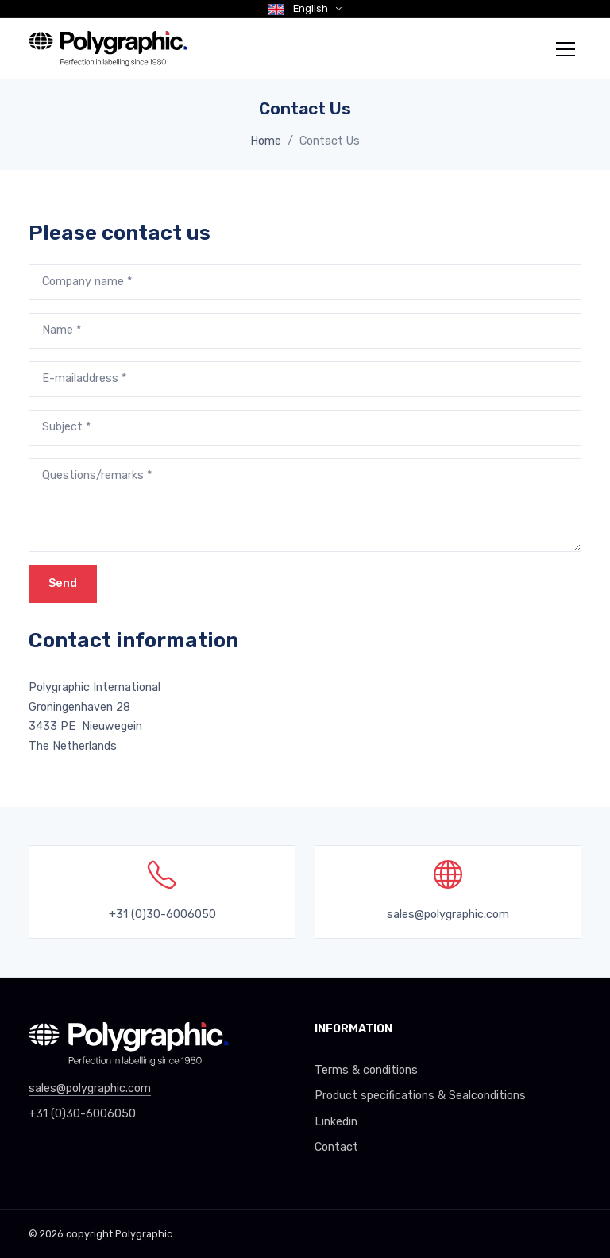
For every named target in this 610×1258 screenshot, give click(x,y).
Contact (336, 1147)
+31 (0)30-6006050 (82, 1114)
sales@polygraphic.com (448, 914)
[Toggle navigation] (565, 49)
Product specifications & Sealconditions (420, 1095)
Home (265, 141)
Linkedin (336, 1122)
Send (62, 583)
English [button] (299, 8)
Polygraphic (143, 1234)
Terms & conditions (366, 1070)
